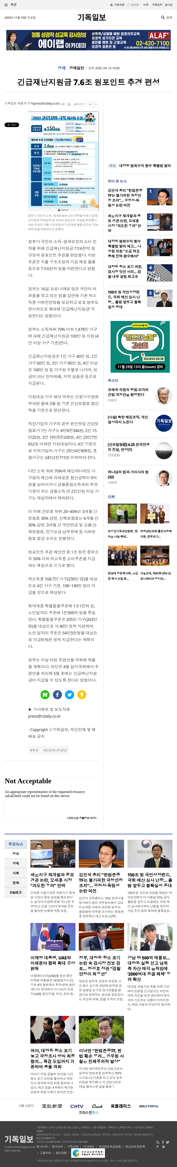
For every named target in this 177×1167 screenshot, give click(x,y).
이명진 (112, 400)
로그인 (168, 5)
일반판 (135, 5)
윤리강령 (61, 1153)
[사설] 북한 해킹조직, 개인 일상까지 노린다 (128, 420)
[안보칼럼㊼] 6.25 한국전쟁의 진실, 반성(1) (129, 447)
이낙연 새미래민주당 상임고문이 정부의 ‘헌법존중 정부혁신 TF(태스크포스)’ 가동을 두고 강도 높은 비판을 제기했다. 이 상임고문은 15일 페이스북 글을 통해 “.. (101, 1077)
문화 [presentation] (16, 882)
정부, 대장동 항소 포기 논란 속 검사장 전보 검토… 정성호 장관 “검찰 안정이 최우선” (99, 966)
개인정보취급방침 (109, 1147)
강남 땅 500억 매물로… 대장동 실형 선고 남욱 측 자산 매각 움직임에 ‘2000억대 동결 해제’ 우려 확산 (149, 968)
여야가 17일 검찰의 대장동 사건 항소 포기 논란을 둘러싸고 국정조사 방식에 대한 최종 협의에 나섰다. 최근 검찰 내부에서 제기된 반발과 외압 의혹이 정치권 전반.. (52, 1083)
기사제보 (88, 1147)
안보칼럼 (114, 455)
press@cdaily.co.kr (46, 103)
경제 (61, 68)
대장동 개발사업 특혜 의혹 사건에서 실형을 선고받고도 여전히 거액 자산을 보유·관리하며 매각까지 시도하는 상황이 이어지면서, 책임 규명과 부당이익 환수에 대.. (148, 997)
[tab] (16, 854)
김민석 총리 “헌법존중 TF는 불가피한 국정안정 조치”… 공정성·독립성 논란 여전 (125, 198)
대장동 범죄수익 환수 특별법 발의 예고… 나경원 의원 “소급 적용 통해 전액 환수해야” (124, 249)
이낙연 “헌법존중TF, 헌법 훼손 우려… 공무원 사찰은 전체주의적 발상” (101, 1056)
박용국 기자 (25, 103)
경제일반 (76, 68)
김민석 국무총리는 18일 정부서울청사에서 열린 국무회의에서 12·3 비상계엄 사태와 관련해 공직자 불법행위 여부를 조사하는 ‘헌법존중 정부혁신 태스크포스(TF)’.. (101, 907)
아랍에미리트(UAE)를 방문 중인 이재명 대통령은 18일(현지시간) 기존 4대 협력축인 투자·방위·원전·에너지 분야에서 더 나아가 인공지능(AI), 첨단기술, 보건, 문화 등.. (52, 985)
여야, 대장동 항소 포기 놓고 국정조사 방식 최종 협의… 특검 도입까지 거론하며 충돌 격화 (52, 1059)
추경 (35, 750)
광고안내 (57, 1147)
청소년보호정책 (135, 1147)
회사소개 (42, 1147)
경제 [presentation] (16, 863)
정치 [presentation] (16, 853)
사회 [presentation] (16, 873)
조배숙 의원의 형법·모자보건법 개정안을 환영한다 (128, 392)
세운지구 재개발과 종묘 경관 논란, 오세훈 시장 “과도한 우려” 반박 (124, 223)
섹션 (11, 4)
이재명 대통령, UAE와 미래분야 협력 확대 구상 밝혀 (52, 963)
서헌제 (112, 482)
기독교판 (119, 5)
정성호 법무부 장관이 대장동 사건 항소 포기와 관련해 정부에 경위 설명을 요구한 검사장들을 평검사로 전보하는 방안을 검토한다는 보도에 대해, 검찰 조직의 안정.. (101, 990)
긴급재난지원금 (56, 750)
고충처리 (45, 1153)
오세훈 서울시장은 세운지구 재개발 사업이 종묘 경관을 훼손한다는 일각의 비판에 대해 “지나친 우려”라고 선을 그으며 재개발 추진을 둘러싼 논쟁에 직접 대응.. (52, 902)
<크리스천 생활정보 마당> (81, 818)
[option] (124, 522)
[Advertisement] (140, 129)
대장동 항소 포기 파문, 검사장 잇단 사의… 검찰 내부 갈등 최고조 (125, 271)
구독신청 (157, 5)
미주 (145, 5)
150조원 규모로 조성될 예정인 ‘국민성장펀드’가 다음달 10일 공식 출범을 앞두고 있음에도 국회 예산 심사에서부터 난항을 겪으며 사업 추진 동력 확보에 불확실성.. (149, 902)
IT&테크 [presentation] (16, 892)
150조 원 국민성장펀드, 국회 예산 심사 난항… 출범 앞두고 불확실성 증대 (124, 299)
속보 (112, 165)
